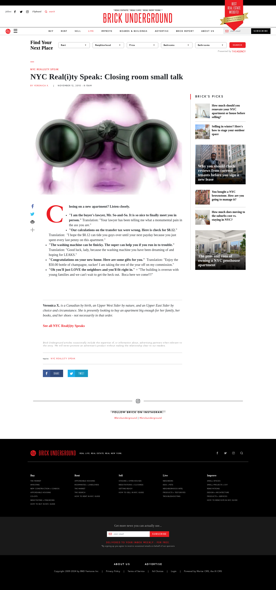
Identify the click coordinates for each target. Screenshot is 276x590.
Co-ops (34, 496)
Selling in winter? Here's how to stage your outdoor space (228, 130)
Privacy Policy (113, 571)
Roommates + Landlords (87, 485)
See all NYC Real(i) (64, 326)
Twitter (21, 11)
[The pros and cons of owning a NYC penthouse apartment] (220, 250)
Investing (35, 485)
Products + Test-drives (174, 492)
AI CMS (218, 571)
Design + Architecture (218, 492)
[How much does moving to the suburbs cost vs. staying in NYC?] (202, 217)
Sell (78, 31)
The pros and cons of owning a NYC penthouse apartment (219, 260)
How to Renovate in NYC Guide (222, 500)
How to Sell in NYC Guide (131, 492)
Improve (106, 31)
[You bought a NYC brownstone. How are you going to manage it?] (202, 197)
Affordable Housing (40, 492)
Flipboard (36, 11)
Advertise (162, 31)
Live (165, 475)
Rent (64, 31)
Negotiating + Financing (42, 500)
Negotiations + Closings (131, 485)
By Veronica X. (39, 85)
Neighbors (168, 481)
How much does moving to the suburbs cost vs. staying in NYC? (228, 215)
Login (173, 571)
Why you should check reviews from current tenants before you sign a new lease (218, 173)
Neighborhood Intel (173, 488)
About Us (207, 31)
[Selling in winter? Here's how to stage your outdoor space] (202, 131)
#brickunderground (150, 418)
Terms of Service (136, 571)
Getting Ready (125, 488)
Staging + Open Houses (130, 481)
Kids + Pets (168, 485)
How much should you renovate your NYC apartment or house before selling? (228, 111)
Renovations (213, 488)
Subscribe (159, 534)
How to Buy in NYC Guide (42, 504)
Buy (51, 31)
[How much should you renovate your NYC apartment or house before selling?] (202, 111)
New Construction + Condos (45, 488)
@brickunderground (125, 418)
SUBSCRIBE (261, 31)
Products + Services (217, 496)
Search (237, 45)
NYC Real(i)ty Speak (44, 69)
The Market (35, 481)
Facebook (15, 11)
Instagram (27, 11)
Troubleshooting (171, 496)
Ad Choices (157, 571)
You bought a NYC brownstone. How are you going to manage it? (228, 195)
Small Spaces (213, 481)
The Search (80, 492)
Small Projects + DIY (217, 485)
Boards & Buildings (134, 31)
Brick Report (185, 31)
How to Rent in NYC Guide (87, 496)
